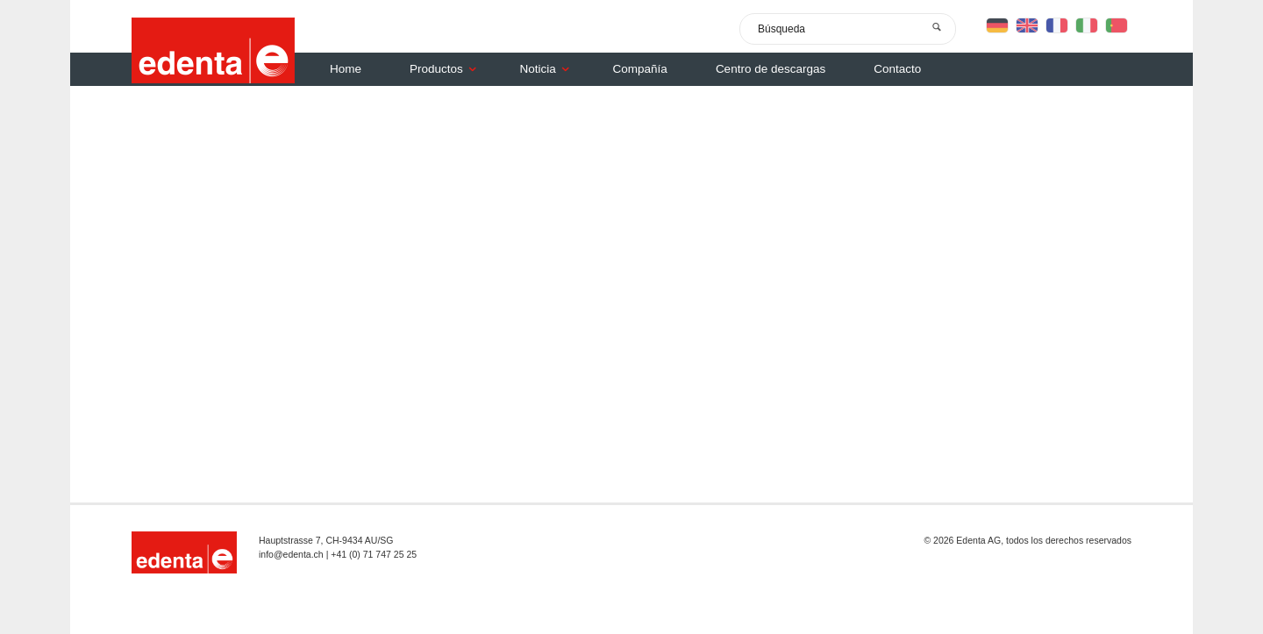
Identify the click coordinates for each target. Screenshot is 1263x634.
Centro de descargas (770, 68)
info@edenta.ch (291, 554)
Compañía (640, 68)
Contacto (897, 68)
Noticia (549, 68)
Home (345, 68)
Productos (447, 68)
